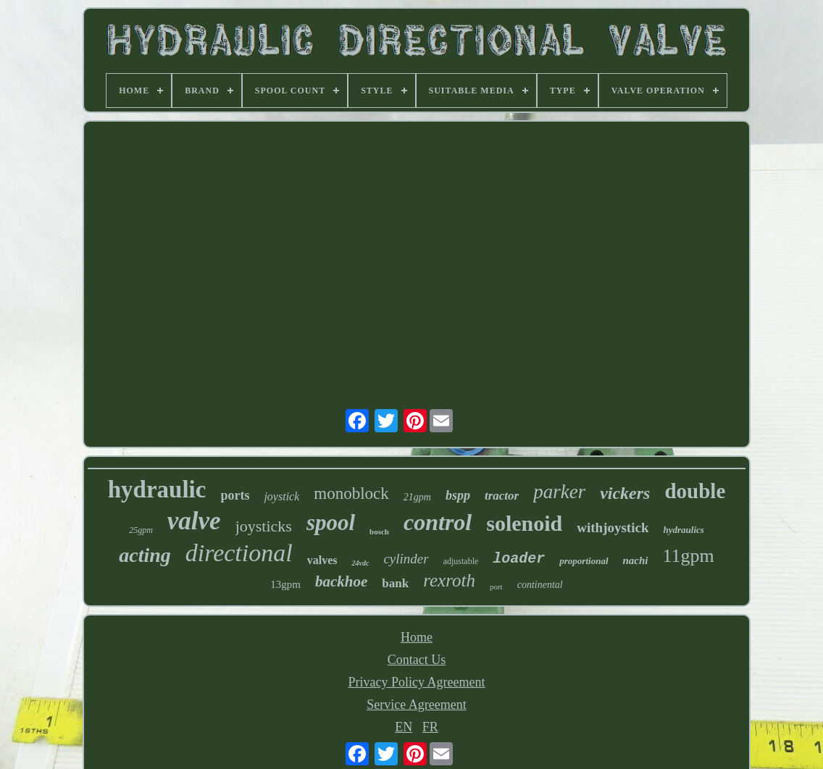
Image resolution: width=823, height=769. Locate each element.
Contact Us (417, 659)
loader (519, 558)
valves (322, 560)
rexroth (449, 580)
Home (417, 637)
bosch (379, 531)
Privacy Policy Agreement (416, 682)
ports (234, 495)
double (694, 491)
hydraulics (683, 529)
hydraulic (157, 489)
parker (559, 492)
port (496, 586)
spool (330, 522)
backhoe (341, 581)
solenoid (524, 523)
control (438, 522)
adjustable (461, 561)
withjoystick (612, 527)
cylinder (405, 558)
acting (145, 555)
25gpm (141, 530)
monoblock (351, 493)
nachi (635, 560)
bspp (458, 495)
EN (403, 727)
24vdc (360, 563)
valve (194, 521)
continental (540, 584)
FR (430, 727)
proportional (583, 560)
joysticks (263, 526)
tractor (502, 496)
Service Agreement (416, 704)
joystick (281, 496)
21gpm (417, 497)
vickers (625, 493)
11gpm (688, 555)
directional (239, 552)
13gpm (285, 584)
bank (395, 583)
